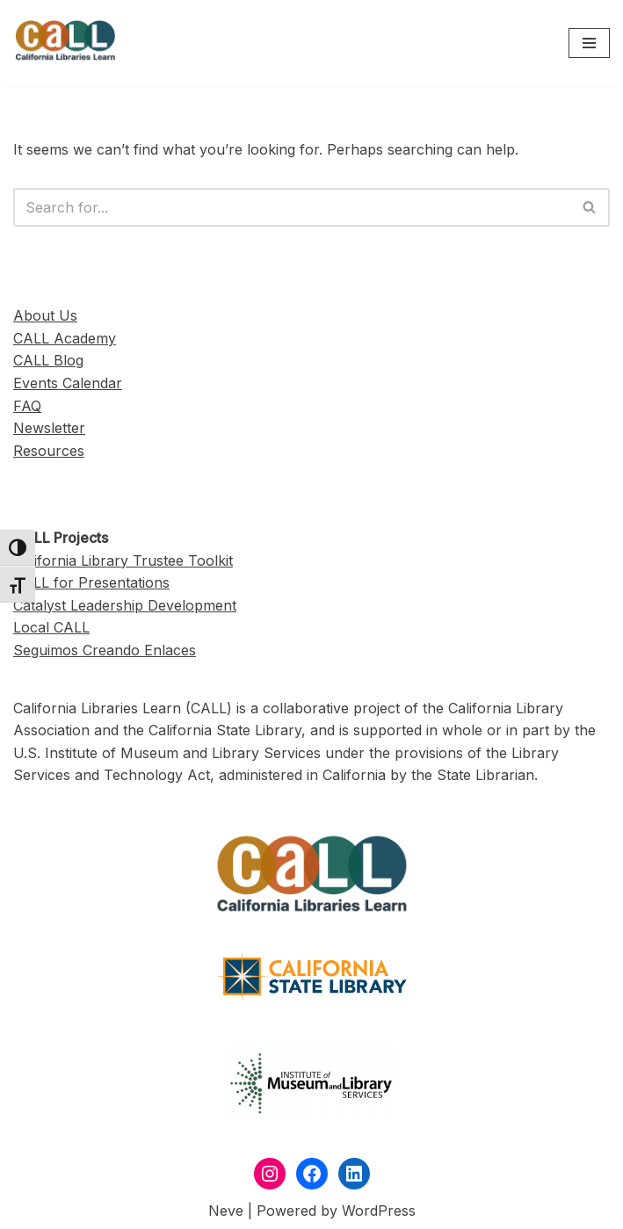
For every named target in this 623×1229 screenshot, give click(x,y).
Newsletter (49, 428)
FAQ (27, 406)
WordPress (379, 1210)
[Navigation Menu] (589, 43)
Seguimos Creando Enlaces (104, 650)
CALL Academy (64, 338)
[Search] (291, 207)
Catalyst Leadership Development (124, 605)
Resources (48, 450)
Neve (225, 1210)
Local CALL (51, 627)
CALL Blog (48, 360)
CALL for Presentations (91, 582)
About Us (45, 315)
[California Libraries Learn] (66, 43)
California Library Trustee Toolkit (123, 560)
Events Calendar (67, 383)
